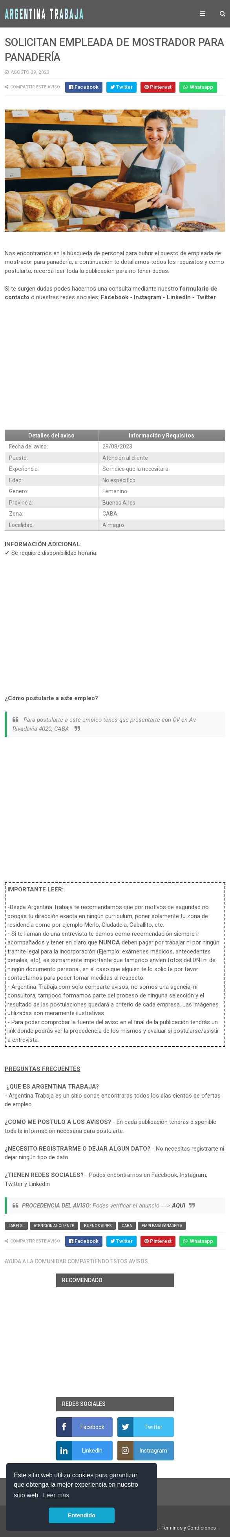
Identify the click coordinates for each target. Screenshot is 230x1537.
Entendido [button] (81, 1515)
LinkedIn (179, 297)
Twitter (206, 297)
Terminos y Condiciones (189, 1528)
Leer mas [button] (56, 1495)
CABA (127, 1226)
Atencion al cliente (54, 1226)
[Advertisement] (115, 366)
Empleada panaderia (162, 1226)
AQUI (178, 1205)
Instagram (147, 297)
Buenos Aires (98, 1226)
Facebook (114, 297)
